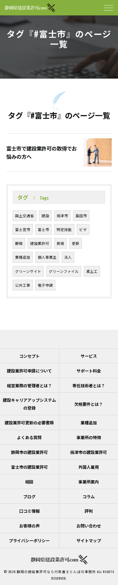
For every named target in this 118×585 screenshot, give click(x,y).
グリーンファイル (64, 271)
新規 (60, 243)
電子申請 (45, 285)
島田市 (81, 215)
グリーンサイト (28, 271)
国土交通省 (24, 215)
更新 (75, 243)
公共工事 (22, 285)
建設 (45, 215)
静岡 (19, 243)
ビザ (83, 229)
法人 (68, 257)
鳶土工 (92, 271)
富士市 (43, 229)
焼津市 (62, 215)
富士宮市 (22, 229)
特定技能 (64, 229)
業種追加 (22, 257)
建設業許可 (39, 243)
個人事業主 (47, 257)
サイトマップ (88, 540)
